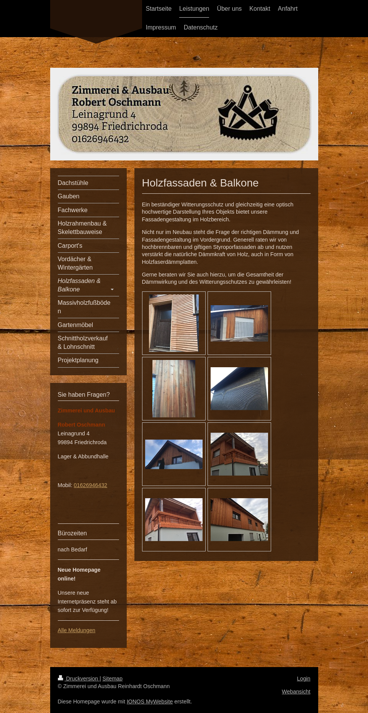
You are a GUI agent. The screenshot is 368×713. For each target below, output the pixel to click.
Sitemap (113, 678)
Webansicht (296, 691)
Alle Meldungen (77, 630)
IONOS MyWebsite (150, 701)
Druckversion (79, 678)
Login (304, 678)
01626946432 (90, 485)
